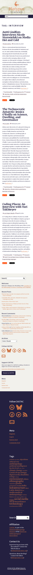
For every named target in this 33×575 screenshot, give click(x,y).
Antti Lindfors (7, 44)
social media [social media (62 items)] (21, 499)
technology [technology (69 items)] (16, 503)
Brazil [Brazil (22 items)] (17, 468)
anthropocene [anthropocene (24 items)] (14, 462)
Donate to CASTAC (8, 373)
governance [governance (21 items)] (13, 486)
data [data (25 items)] (19, 473)
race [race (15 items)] (25, 497)
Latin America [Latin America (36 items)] (15, 490)
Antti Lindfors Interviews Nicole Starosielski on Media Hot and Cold (16, 36)
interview (6, 94)
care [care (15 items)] (20, 468)
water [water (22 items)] (20, 506)
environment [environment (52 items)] (16, 479)
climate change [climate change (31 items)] (15, 470)
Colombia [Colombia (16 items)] (25, 470)
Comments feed (6, 387)
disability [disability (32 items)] (25, 475)
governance (22, 189)
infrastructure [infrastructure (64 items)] (17, 487)
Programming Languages (9, 259)
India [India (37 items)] (24, 485)
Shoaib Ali (4, 319)
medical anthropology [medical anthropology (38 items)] (15, 493)
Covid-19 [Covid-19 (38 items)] (13, 472)
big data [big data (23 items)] (12, 468)
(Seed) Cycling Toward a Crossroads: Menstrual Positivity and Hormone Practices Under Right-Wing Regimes (17, 332)
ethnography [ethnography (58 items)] (16, 481)
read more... (24, 88)
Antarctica (7, 189)
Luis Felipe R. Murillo (9, 213)
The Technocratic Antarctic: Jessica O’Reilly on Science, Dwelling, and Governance (15, 115)
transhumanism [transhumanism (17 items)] (13, 506)
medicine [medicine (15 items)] (24, 494)
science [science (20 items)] (11, 499)
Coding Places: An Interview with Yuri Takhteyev (14, 206)
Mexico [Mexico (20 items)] (11, 497)
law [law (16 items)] (23, 490)
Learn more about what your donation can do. (13, 369)
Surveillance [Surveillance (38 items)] (20, 501)
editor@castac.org (17, 557)
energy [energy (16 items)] (17, 477)
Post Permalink (8, 92)
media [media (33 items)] (12, 492)
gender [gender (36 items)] (19, 483)
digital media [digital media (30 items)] (14, 475)
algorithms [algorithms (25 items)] (24, 459)
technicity (16, 94)
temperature (23, 94)
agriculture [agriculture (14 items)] (17, 459)
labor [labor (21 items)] (27, 488)
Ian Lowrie (6, 123)
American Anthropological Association (17, 533)
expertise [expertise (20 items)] (12, 483)
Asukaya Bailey (5, 327)
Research (26, 255)
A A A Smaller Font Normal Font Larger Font (16, 16)
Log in (3, 383)
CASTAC (12, 527)
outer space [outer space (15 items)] (17, 497)
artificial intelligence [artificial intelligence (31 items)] (18, 466)
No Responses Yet (19, 92)
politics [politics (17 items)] (22, 497)
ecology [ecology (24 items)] (12, 477)
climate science (14, 189)
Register (4, 381)
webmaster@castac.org (19, 550)
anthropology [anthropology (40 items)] (15, 464)
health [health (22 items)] (19, 486)
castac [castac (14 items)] (23, 468)
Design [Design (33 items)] (24, 472)
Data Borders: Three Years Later (10, 301)
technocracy (11, 191)
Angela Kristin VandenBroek (19, 569)
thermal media (6, 96)
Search (4, 278)
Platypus (16, 8)
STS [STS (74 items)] (11, 501)
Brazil (5, 257)
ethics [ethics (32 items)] (25, 479)
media (11, 94)
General (28, 92)
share (5, 100)
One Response (18, 255)
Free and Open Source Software (16, 257)
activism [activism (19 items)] (11, 459)
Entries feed (5, 385)
